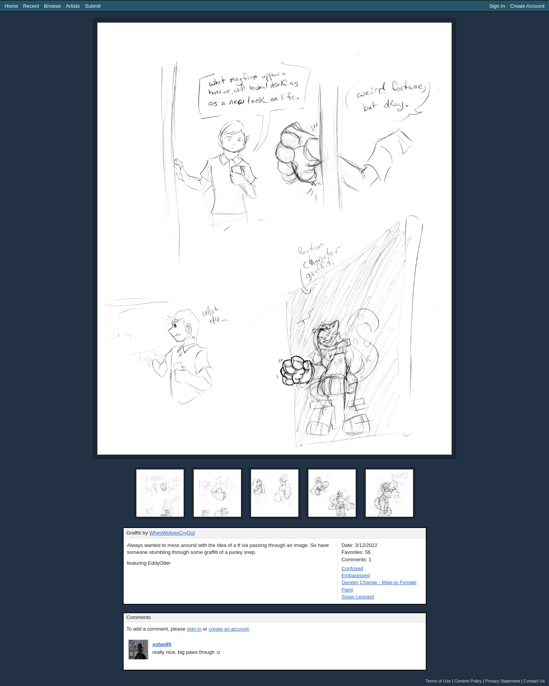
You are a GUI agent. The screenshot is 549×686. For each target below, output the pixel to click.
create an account (229, 629)
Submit (92, 6)
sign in (194, 629)
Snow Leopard (357, 597)
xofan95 (161, 644)
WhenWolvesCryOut (172, 533)
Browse (52, 6)
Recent (31, 6)
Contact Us (534, 681)
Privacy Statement (502, 681)
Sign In (497, 6)
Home (11, 6)
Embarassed (355, 575)
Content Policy (468, 681)
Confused (352, 568)
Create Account (527, 6)
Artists (73, 6)
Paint (347, 590)
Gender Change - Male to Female (378, 582)
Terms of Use (438, 681)
